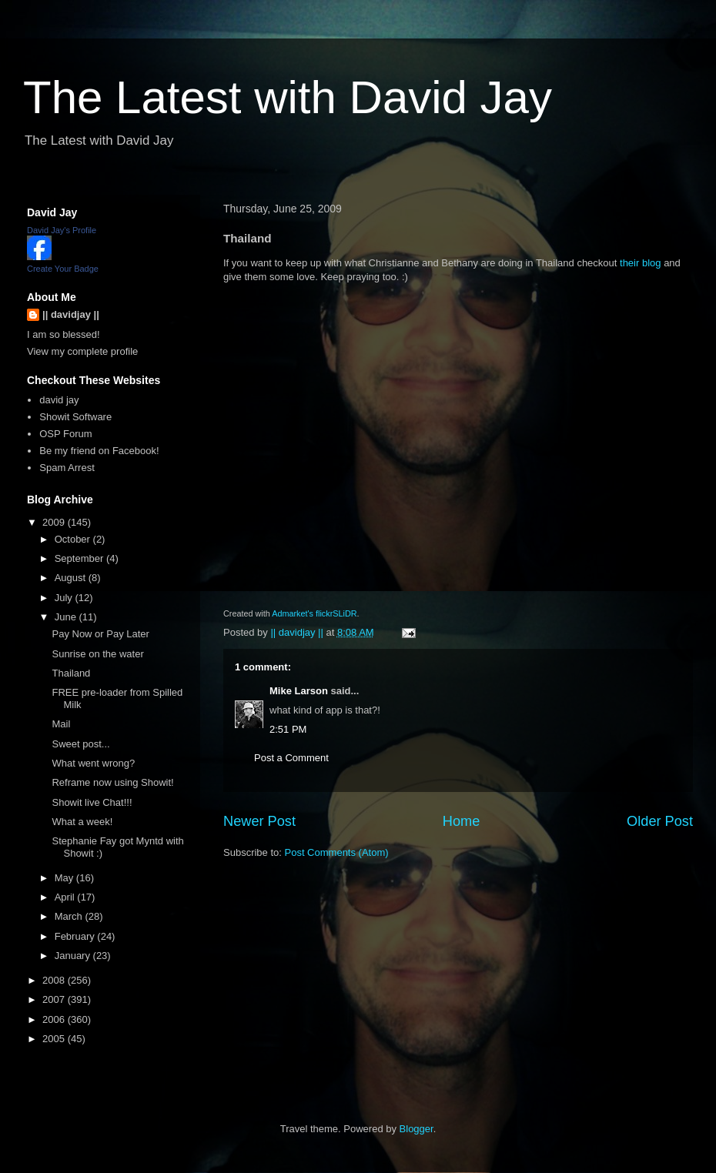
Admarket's (292, 613)
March (70, 916)
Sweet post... (80, 744)
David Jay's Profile (61, 230)
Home (461, 821)
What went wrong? (93, 763)
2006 (55, 1019)
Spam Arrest (67, 467)
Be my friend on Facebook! (99, 450)
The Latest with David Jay (287, 97)
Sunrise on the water (97, 654)
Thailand (71, 673)
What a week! (82, 821)
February (76, 936)
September (80, 558)
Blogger (416, 1129)
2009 (55, 522)
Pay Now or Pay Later (100, 634)
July (65, 597)
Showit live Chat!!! (92, 802)
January (74, 955)
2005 (55, 1038)
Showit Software (75, 417)
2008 (55, 980)
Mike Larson (298, 691)
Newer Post (259, 821)
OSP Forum (65, 433)
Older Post (660, 821)
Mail (61, 724)
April (66, 897)
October (74, 539)
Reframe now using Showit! (112, 782)
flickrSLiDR (336, 613)
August (72, 577)
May (65, 878)
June (67, 617)
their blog (640, 263)
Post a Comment (291, 758)
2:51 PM (287, 729)
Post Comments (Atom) (337, 852)
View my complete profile (82, 351)
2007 (55, 999)
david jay (59, 400)
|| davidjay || (70, 314)
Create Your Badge (63, 268)
